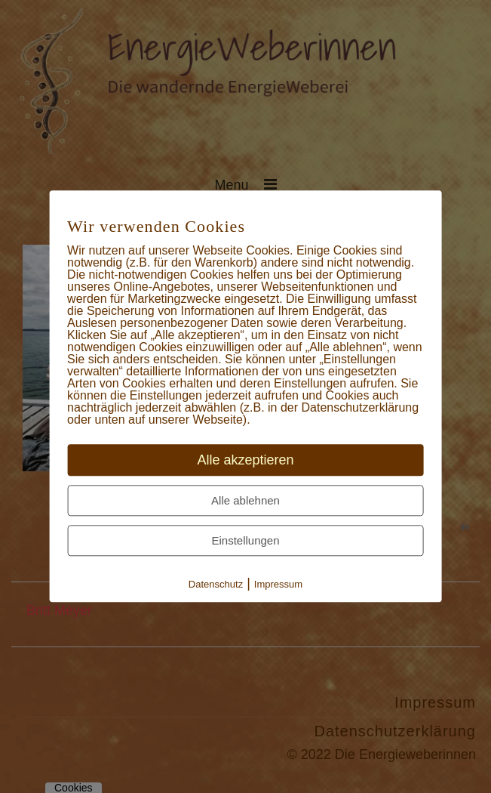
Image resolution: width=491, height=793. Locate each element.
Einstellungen (245, 541)
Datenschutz (216, 585)
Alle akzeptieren (245, 460)
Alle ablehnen (245, 501)
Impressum (278, 585)
